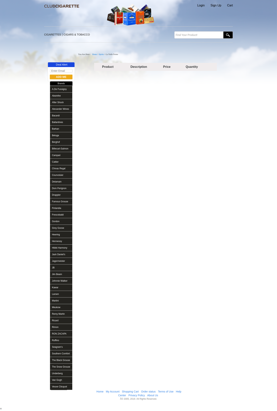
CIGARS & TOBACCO (77, 34)
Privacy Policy (136, 395)
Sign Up (216, 5)
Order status (148, 391)
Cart (230, 5)
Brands (61, 83)
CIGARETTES (52, 34)
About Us (152, 395)
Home (94, 54)
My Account (112, 391)
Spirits (101, 54)
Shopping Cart (130, 391)
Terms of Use (165, 391)
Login (201, 5)
